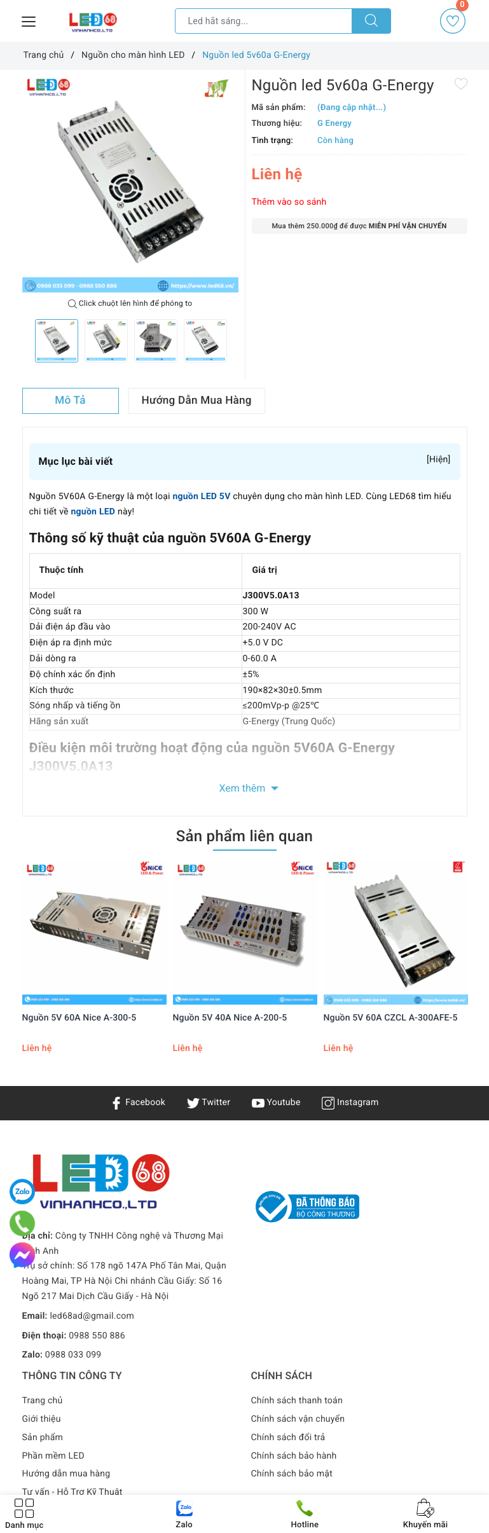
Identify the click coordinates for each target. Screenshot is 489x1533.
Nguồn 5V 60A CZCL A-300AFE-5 (391, 1018)
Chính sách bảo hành (294, 1456)
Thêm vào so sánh (289, 202)
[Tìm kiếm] (371, 21)
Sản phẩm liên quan (244, 836)
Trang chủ (42, 1401)
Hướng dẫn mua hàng (66, 1474)
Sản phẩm (43, 1438)
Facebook (137, 1102)
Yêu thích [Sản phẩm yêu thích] (453, 21)
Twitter (208, 1102)
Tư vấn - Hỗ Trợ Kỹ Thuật (72, 1492)
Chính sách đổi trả (288, 1438)
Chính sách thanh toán (297, 1401)
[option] (130, 184)
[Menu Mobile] (29, 20)
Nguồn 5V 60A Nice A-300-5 (79, 1018)
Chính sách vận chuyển (298, 1419)
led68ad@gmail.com (92, 1316)
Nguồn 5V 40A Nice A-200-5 (230, 1018)
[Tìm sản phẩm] (263, 21)
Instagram (350, 1102)
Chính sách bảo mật (292, 1474)
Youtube (276, 1102)
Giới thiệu (41, 1419)
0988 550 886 (97, 1336)
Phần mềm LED (53, 1456)
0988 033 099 (73, 1355)
